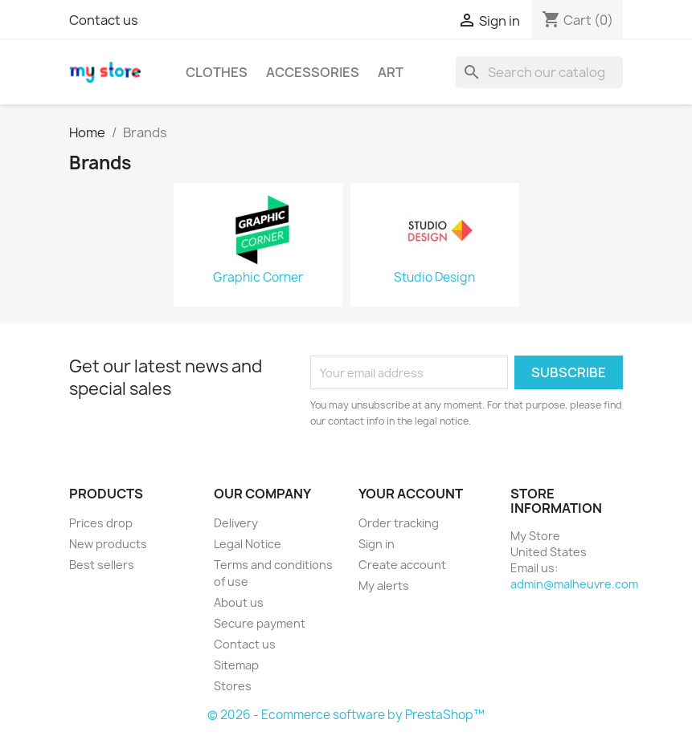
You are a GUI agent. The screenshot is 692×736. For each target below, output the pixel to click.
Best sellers (101, 564)
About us (239, 602)
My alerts (383, 585)
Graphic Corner (258, 278)
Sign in (376, 543)
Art (390, 72)
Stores (233, 685)
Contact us (103, 20)
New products (108, 543)
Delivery (236, 523)
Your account (410, 493)
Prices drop (101, 523)
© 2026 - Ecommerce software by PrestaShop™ (346, 714)
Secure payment (259, 623)
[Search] (539, 72)
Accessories (312, 72)
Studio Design (434, 278)
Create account (402, 564)
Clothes (217, 72)
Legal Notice (247, 543)
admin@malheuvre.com (574, 584)
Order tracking (398, 523)
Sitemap (236, 665)
